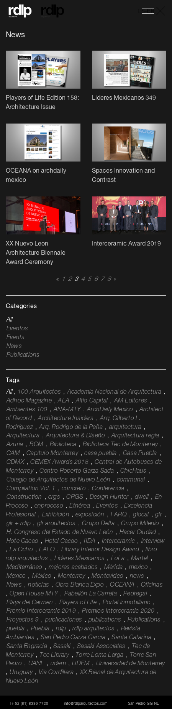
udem (58, 664)
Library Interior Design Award (100, 550)
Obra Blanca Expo (80, 585)
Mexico (16, 576)
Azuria (15, 445)
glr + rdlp (19, 524)
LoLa (118, 559)
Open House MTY (34, 594)
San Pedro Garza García (73, 638)
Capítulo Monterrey (52, 453)
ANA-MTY (67, 410)
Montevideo (107, 576)
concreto (74, 489)
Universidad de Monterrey (130, 664)
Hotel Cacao (61, 541)
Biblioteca (63, 445)
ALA (63, 401)
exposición (89, 515)
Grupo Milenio (140, 524)
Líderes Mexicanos (79, 559)
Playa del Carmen (30, 603)
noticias (38, 585)
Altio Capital (92, 401)
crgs (54, 497)
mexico (138, 567)
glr (158, 515)
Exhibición (55, 515)
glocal (141, 515)
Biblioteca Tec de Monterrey (120, 445)
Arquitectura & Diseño (75, 436)
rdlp (61, 629)
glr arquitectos (56, 524)
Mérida (113, 567)
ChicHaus (133, 471)
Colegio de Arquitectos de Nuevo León (58, 480)
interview (153, 541)
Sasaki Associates (101, 646)
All (10, 320)
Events (16, 338)
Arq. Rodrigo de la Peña (71, 427)
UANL (36, 664)
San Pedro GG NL (143, 704)
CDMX (15, 462)
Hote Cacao (22, 541)
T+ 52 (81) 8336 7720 (28, 704)
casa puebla (100, 453)
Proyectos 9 (23, 620)
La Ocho (21, 550)
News (14, 346)
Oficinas (152, 585)
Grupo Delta (98, 524)
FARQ (119, 515)
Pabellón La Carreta (90, 594)
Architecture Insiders (65, 419)
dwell (142, 497)
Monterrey (71, 576)
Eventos (17, 329)
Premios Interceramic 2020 (118, 611)
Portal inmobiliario (127, 603)
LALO (47, 550)
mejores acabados (73, 567)
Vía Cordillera (56, 672)
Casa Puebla (140, 453)
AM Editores (130, 401)
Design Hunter (109, 497)
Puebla (40, 629)
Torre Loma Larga (99, 655)
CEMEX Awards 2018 (59, 462)
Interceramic (118, 541)
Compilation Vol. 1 (31, 489)
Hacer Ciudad (138, 532)
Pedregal (135, 594)
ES (141, 11)
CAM (13, 453)
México (41, 576)
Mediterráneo (24, 567)
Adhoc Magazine (29, 401)
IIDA (89, 541)
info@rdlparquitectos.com (86, 704)
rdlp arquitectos (93, 629)
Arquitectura (23, 436)
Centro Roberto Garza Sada (76, 471)
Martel (139, 559)
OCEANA (122, 585)
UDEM (81, 664)
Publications (23, 355)
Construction (24, 497)
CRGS (74, 497)
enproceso (48, 506)
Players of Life (78, 603)
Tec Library (54, 655)
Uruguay (21, 672)
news (137, 576)
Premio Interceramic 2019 (41, 611)
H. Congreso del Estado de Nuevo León (60, 532)
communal (131, 480)
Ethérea (79, 506)
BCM (36, 445)
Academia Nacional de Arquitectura (114, 392)
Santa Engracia (27, 646)
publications (104, 620)
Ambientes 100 (27, 410)
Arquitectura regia (135, 436)
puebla (16, 629)
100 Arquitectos (39, 392)
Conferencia (108, 489)
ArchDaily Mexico (110, 410)
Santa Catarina (131, 638)
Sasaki (61, 646)
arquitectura (125, 427)
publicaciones (63, 620)
